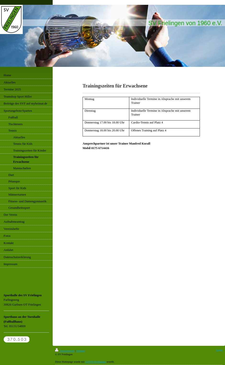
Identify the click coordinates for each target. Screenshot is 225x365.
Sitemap (80, 350)
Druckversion (65, 350)
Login (219, 349)
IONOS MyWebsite (95, 361)
